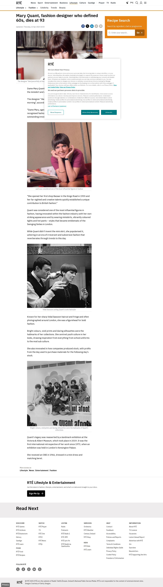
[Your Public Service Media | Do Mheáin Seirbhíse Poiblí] (19, 582)
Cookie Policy (111, 555)
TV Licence (133, 530)
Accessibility (111, 534)
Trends (54, 8)
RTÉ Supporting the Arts (138, 555)
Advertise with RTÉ (136, 541)
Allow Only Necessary (90, 112)
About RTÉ (133, 527)
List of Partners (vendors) (57, 106)
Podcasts (64, 530)
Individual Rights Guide (114, 548)
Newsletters (133, 551)
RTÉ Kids (87, 546)
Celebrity (44, 8)
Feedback (109, 530)
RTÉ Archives (21, 530)
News (33, 3)
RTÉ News (42, 541)
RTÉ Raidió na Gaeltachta (66, 545)
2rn (130, 544)
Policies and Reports (113, 537)
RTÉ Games (20, 527)
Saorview (132, 548)
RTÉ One (42, 534)
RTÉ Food (19, 552)
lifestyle (20, 8)
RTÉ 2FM (64, 537)
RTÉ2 (41, 537)
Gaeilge (91, 3)
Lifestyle (74, 3)
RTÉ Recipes (20, 555)
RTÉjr (41, 544)
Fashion (32, 8)
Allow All (109, 112)
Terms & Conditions (113, 544)
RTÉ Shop (87, 537)
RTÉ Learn (19, 544)
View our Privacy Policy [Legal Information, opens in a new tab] (67, 87)
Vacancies (132, 534)
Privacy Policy (111, 551)
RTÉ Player (43, 527)
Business (64, 3)
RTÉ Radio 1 (65, 534)
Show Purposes (55, 112)
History (18, 537)
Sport (40, 3)
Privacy (5, 584)
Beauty (62, 8)
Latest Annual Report (137, 537)
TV (40, 530)
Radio (113, 3)
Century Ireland (89, 534)
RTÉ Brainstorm (21, 534)
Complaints (110, 541)
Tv (107, 3)
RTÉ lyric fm (65, 541)
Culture (82, 3)
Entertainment (51, 3)
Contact (109, 527)
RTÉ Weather (88, 530)
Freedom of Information (115, 558)
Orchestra (87, 527)
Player (102, 3)
